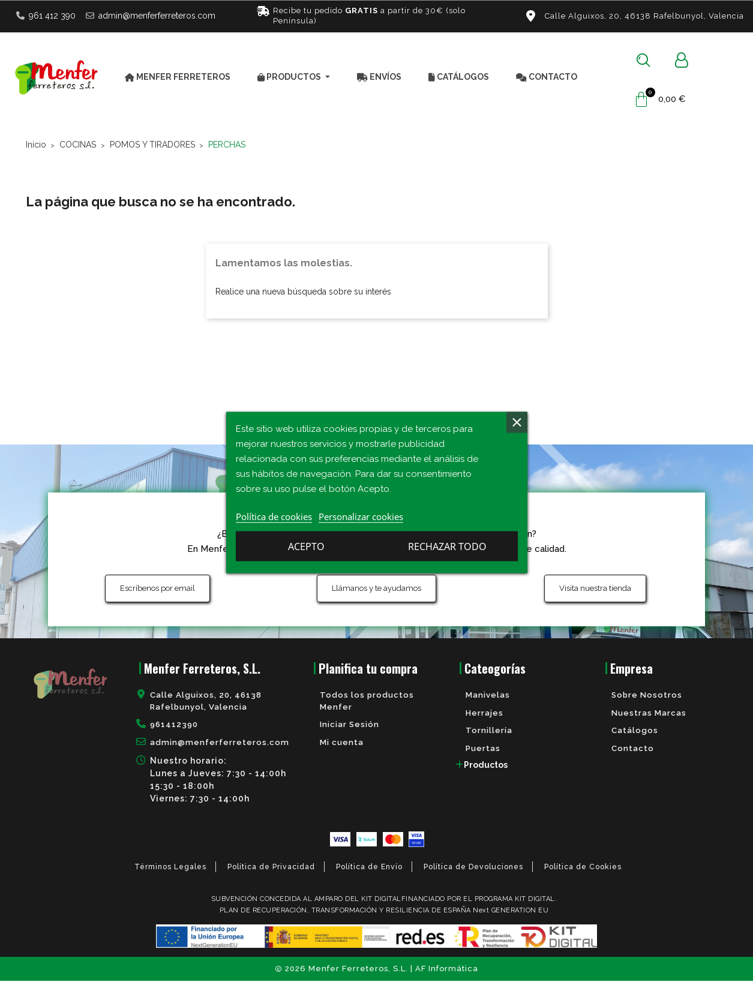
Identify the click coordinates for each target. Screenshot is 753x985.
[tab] (522, 768)
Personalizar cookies (361, 518)
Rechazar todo (305, 547)
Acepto (448, 547)
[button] (643, 60)
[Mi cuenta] (681, 60)
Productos (486, 768)
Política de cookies (274, 518)
